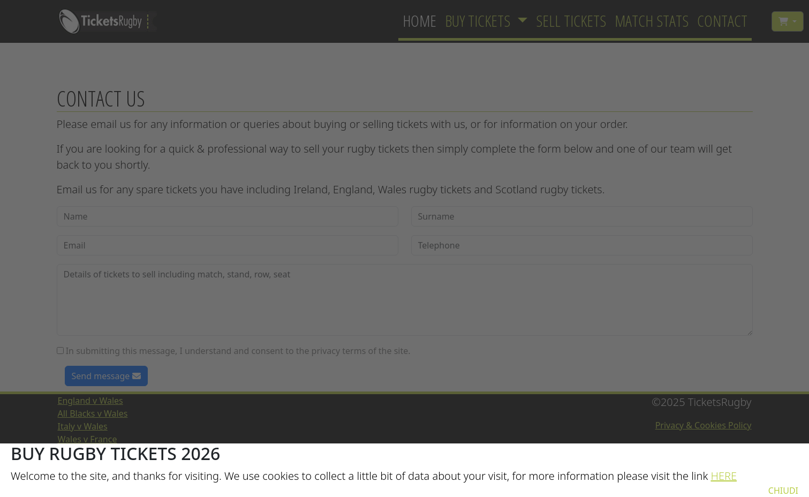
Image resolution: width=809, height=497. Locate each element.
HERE (723, 476)
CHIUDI (783, 490)
